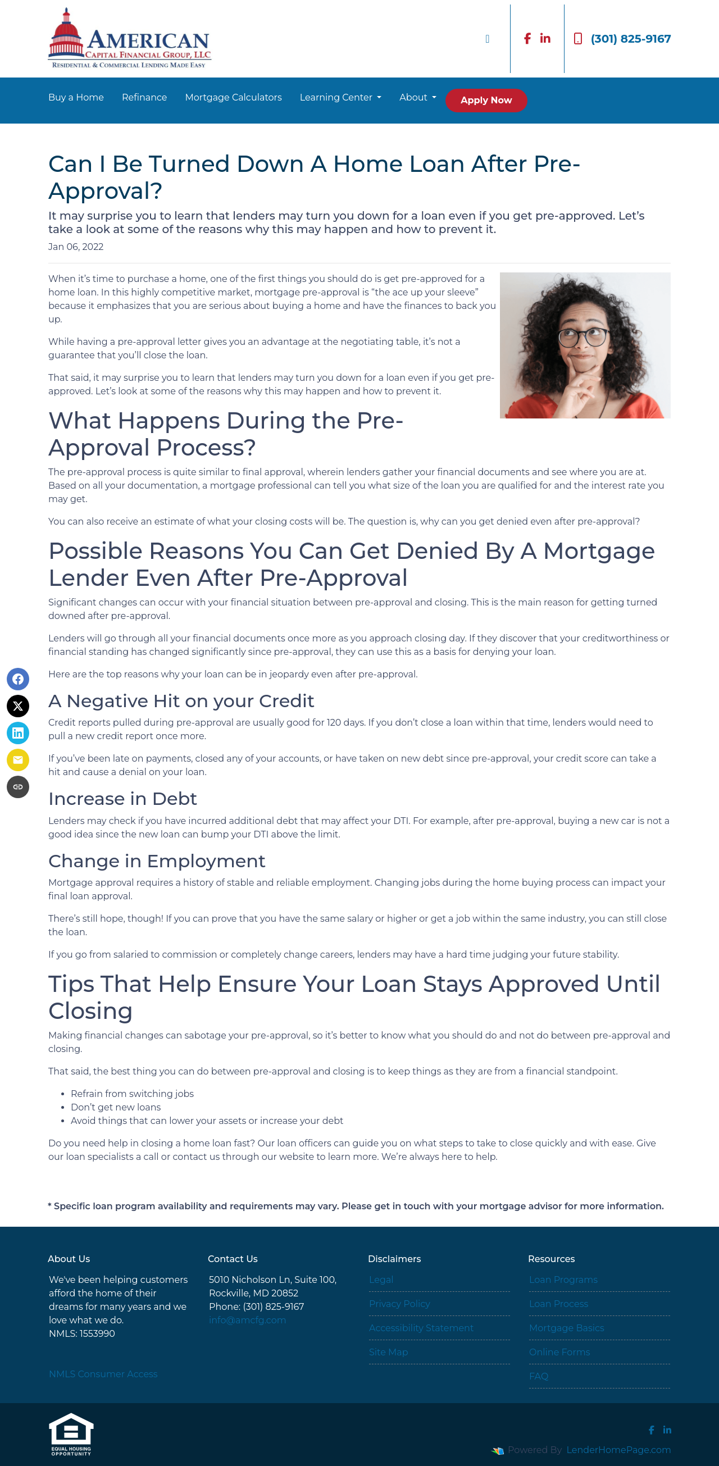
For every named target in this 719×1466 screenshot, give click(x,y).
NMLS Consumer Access (103, 1374)
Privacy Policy (399, 1304)
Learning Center (337, 97)
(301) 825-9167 (622, 38)
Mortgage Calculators (233, 97)
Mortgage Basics (566, 1328)
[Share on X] (18, 706)
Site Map (388, 1352)
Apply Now (486, 100)
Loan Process (558, 1304)
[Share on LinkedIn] (18, 733)
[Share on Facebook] (18, 679)
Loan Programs (563, 1279)
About (414, 97)
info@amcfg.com (247, 1320)
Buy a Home (76, 97)
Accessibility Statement (421, 1328)
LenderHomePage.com (619, 1450)
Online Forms (559, 1352)
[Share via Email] (18, 760)
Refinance (144, 97)
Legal (381, 1279)
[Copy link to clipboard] (18, 787)
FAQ (538, 1376)
